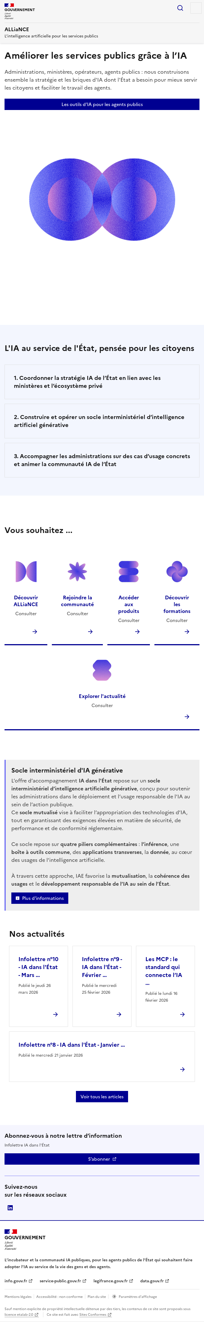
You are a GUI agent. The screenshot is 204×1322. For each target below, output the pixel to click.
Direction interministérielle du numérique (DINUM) (10, 1207)
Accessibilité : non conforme (59, 1296)
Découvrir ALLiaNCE (26, 601)
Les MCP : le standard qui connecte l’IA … (163, 971)
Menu (196, 8)
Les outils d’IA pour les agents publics (102, 104)
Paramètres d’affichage (138, 1296)
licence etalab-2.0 (19, 1314)
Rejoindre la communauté (77, 601)
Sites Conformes (92, 1314)
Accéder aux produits (128, 604)
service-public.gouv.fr (60, 1281)
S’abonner (99, 1159)
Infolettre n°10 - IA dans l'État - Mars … (38, 967)
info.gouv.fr (16, 1281)
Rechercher (180, 8)
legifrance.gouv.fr (111, 1281)
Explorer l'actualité (102, 696)
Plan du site (97, 1296)
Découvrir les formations (176, 604)
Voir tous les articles (102, 1096)
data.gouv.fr (152, 1281)
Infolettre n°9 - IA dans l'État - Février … (102, 967)
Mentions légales (18, 1296)
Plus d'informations (43, 898)
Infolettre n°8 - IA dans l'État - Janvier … (71, 1044)
